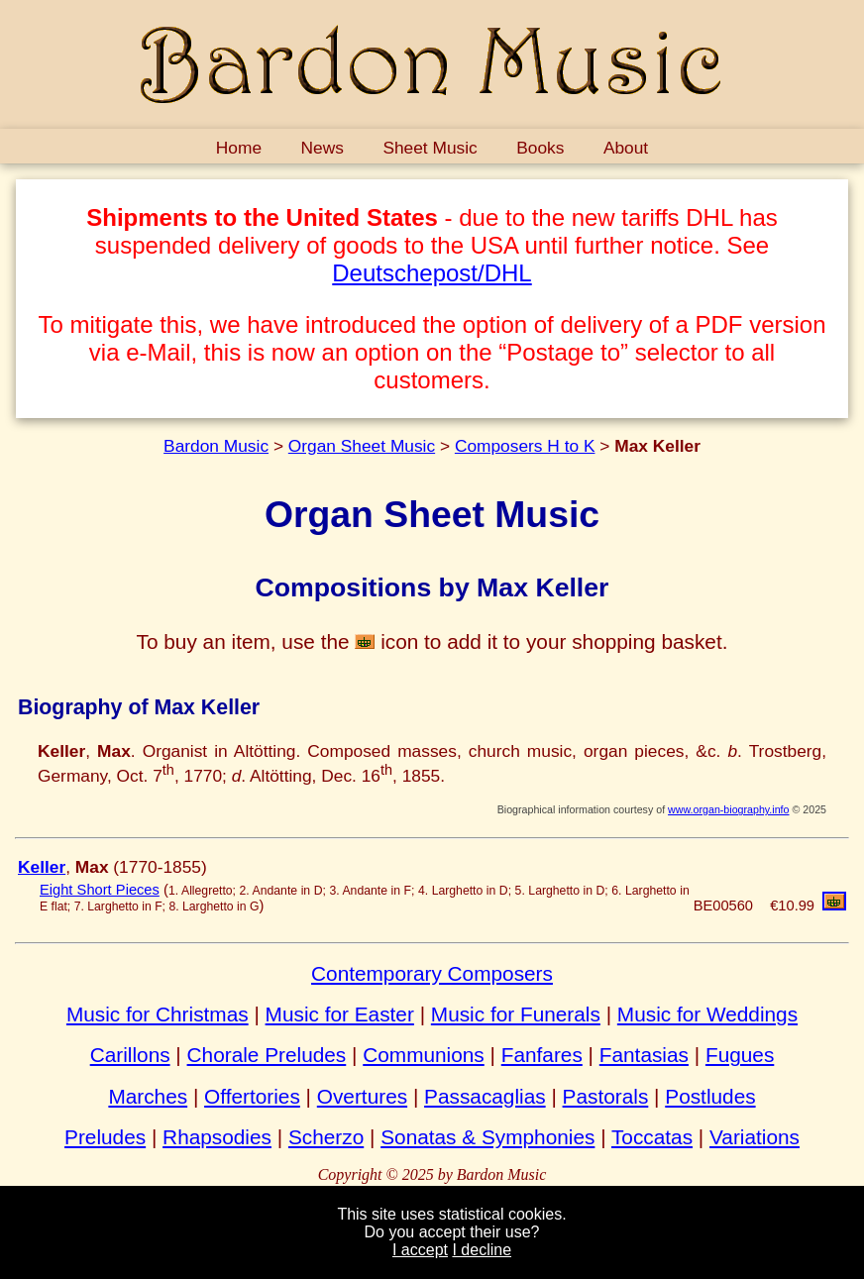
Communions (424, 1054)
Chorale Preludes (267, 1054)
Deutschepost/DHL (431, 273)
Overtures (362, 1096)
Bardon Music (216, 446)
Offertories (252, 1096)
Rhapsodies (216, 1136)
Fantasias (644, 1054)
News (322, 148)
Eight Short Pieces (100, 890)
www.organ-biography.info (728, 809)
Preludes (105, 1136)
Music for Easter (340, 1014)
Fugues (739, 1054)
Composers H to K (525, 446)
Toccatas (652, 1136)
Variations (754, 1136)
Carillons (130, 1054)
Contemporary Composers (432, 973)
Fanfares (542, 1054)
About (625, 148)
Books (540, 148)
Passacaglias (485, 1096)
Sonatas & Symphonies (487, 1136)
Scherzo (326, 1136)
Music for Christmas (157, 1014)
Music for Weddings (707, 1014)
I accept (420, 1249)
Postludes (710, 1096)
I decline (481, 1249)
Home (239, 148)
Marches (147, 1096)
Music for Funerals (515, 1014)
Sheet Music (429, 148)
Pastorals (606, 1096)
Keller (41, 867)
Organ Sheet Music (361, 446)
